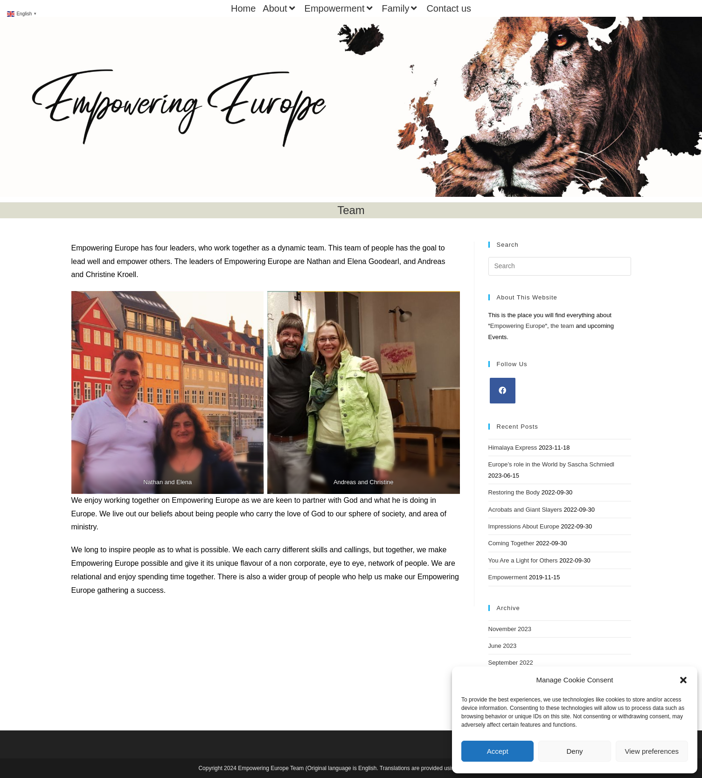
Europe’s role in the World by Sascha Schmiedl (551, 464)
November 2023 (510, 628)
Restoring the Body (514, 492)
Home (243, 8)
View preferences (652, 751)
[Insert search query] (559, 266)
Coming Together (511, 543)
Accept (497, 751)
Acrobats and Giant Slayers (525, 509)
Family (401, 8)
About (280, 8)
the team (562, 325)
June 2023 (502, 645)
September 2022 (510, 662)
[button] (683, 680)
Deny (574, 751)
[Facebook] (502, 390)
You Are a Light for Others (523, 560)
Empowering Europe (517, 325)
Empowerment (340, 8)
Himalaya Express (512, 447)
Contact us (448, 8)
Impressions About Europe (523, 526)
